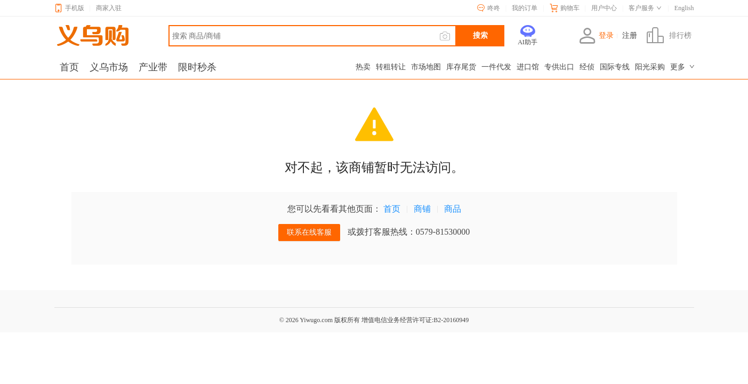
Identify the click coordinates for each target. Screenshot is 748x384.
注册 (629, 35)
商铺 (422, 208)
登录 (596, 35)
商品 (452, 208)
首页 (391, 208)
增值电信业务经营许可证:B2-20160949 (415, 320)
